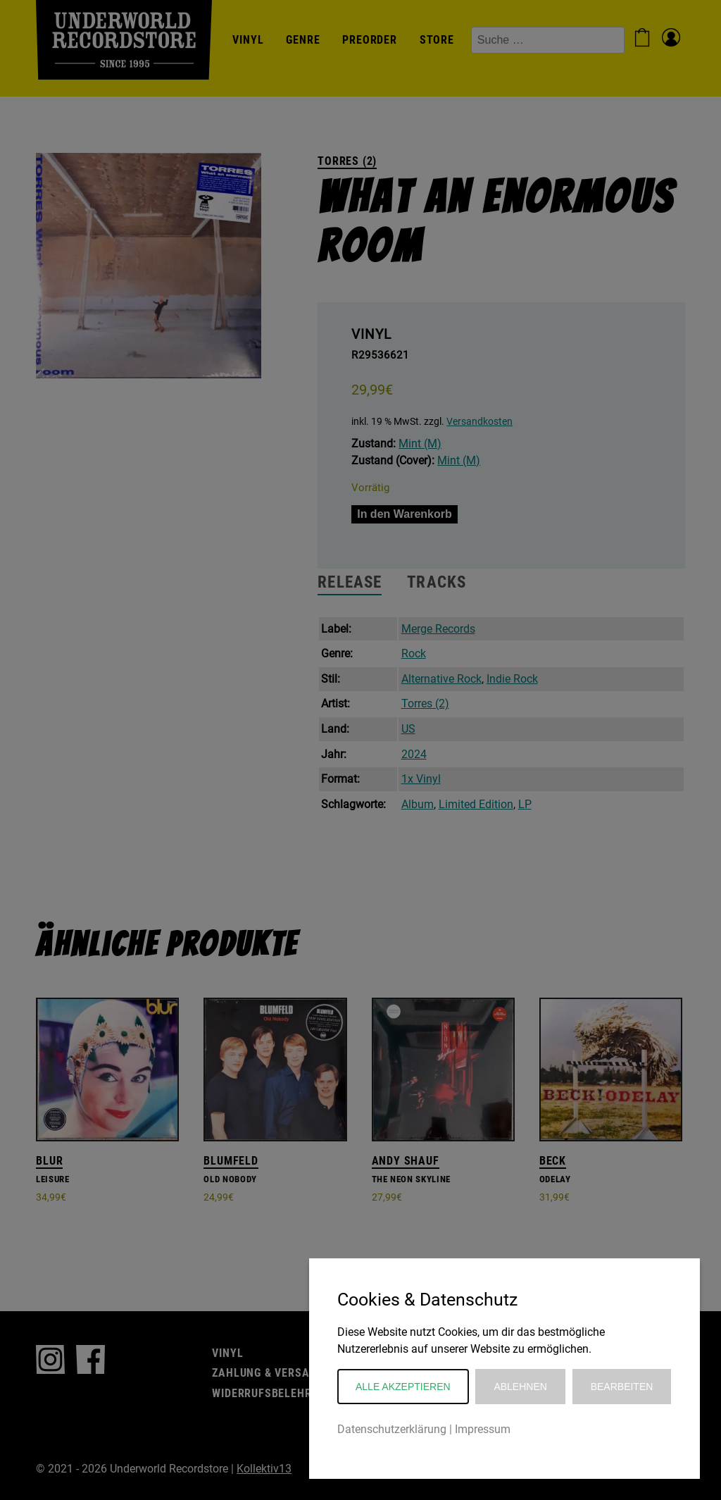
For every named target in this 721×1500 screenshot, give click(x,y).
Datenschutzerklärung (391, 1429)
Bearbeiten (622, 1386)
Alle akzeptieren (403, 1386)
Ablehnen (520, 1386)
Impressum (482, 1429)
